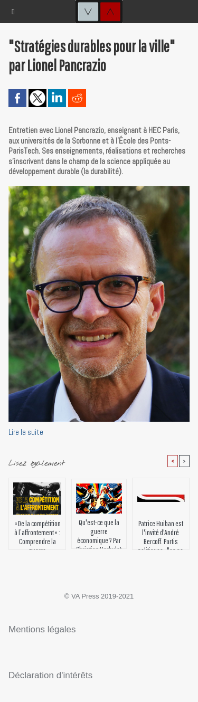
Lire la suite (25, 432)
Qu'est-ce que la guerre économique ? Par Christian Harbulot (98, 531)
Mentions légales (42, 629)
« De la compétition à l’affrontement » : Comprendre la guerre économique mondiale (37, 532)
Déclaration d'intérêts (50, 675)
